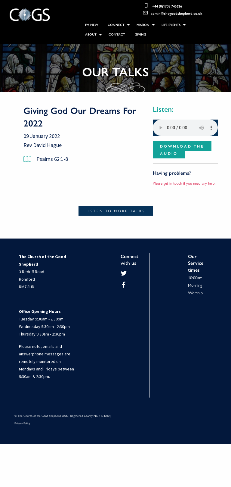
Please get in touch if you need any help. (184, 185)
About (91, 34)
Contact (117, 34)
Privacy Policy (22, 425)
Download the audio (182, 152)
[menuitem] (91, 25)
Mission (143, 24)
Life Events (171, 24)
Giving (140, 34)
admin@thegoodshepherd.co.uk (172, 13)
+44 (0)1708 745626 (162, 5)
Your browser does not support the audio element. (185, 130)
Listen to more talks (116, 213)
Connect (116, 24)
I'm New (91, 24)
